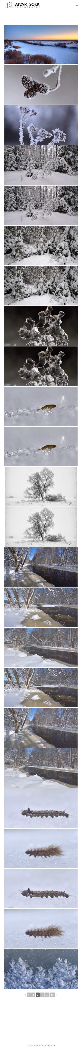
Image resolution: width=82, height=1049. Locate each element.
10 (52, 994)
